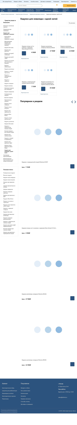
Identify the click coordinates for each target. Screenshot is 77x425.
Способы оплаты (34, 1)
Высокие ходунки (9, 97)
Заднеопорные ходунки (8, 100)
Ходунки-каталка (9, 85)
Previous (73, 102)
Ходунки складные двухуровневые (7, 218)
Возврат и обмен (18, 1)
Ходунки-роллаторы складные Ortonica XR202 (67, 47)
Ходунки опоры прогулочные (8, 118)
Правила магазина (26, 399)
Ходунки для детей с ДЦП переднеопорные (9, 225)
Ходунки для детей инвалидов (9, 54)
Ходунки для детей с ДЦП (9, 57)
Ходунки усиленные (9, 121)
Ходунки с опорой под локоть (9, 72)
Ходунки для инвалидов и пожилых (8, 33)
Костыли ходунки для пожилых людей (9, 131)
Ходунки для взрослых (8, 50)
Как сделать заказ (25, 390)
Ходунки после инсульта (8, 107)
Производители (65, 1)
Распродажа (56, 1)
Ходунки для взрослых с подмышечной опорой (9, 233)
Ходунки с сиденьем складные (8, 209)
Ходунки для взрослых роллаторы (8, 215)
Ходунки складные (9, 83)
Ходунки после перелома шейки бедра (8, 147)
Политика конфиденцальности (9, 410)
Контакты (26, 1)
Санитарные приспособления (7, 155)
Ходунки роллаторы (9, 69)
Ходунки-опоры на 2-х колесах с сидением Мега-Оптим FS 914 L (28, 48)
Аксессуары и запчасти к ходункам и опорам (9, 38)
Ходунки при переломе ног (8, 111)
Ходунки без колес (9, 47)
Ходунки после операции (8, 104)
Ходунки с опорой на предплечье (9, 138)
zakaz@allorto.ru (62, 397)
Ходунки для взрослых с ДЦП (8, 142)
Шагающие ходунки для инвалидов (9, 88)
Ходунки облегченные (8, 66)
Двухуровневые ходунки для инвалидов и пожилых (8, 43)
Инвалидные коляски (7, 393)
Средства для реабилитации (9, 390)
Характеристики (29, 92)
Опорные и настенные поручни (8, 26)
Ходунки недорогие (9, 91)
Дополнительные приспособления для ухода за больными (8, 160)
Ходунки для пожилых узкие (8, 135)
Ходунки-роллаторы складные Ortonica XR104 (48, 47)
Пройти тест (61, 394)
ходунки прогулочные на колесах (9, 186)
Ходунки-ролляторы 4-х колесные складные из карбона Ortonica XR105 (47, 83)
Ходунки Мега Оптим (8, 115)
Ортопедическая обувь (8, 388)
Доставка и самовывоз (46, 1)
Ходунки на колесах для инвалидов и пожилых (9, 62)
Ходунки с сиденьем (7, 80)
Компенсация (24, 393)
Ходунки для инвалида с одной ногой (9, 151)
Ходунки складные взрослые (7, 192)
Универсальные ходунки (8, 94)
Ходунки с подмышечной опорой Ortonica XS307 (28, 82)
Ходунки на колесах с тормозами (8, 202)
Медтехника (5, 399)
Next (75, 102)
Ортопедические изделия (9, 396)
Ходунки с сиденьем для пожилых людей (8, 127)
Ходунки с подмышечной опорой (8, 76)
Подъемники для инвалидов (7, 30)
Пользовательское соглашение (9, 412)
